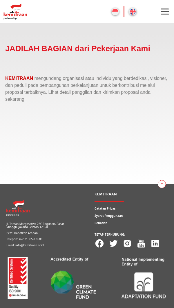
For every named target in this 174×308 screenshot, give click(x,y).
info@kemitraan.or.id (29, 245)
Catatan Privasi (106, 208)
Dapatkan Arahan (26, 233)
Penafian (101, 223)
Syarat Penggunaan (109, 216)
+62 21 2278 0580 (30, 239)
